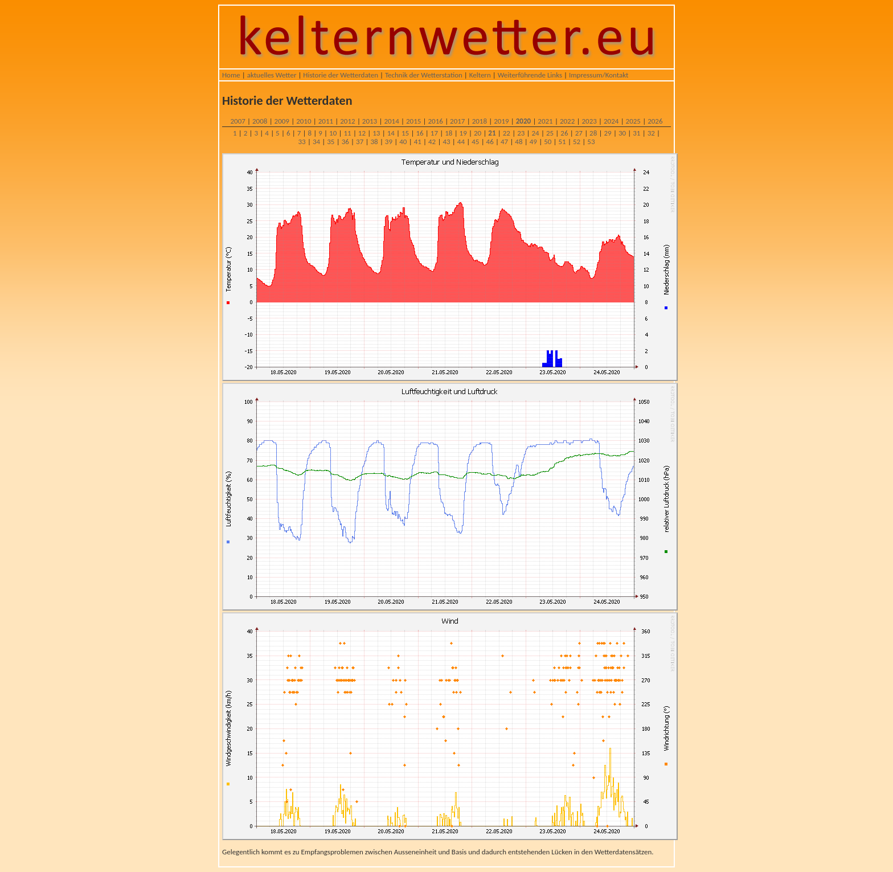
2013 (369, 121)
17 (434, 133)
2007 (237, 121)
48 (518, 141)
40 (403, 141)
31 (636, 133)
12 (362, 133)
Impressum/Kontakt (598, 75)
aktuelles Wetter (272, 75)
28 (593, 133)
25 (550, 133)
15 (405, 133)
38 (374, 141)
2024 (611, 121)
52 (576, 141)
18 (448, 133)
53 (591, 141)
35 (330, 141)
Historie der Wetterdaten (340, 75)
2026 (655, 121)
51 (562, 141)
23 (521, 133)
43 (446, 141)
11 (347, 133)
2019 (501, 121)
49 (533, 141)
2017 (457, 121)
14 (391, 133)
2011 (325, 121)
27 (579, 133)
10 (333, 133)
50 (547, 141)
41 (417, 141)
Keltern (480, 75)
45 (475, 141)
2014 (391, 121)
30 (622, 133)
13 (376, 133)
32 (651, 133)
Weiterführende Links (530, 75)
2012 (347, 121)
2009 (282, 121)
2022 (567, 121)
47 (504, 141)
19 (463, 133)
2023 (588, 121)
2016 (435, 121)
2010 (303, 121)
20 (477, 133)
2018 (479, 121)
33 (302, 141)
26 (564, 133)
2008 (259, 121)
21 (491, 133)
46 (490, 141)
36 (345, 141)
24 (535, 133)
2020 (523, 121)
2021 (545, 121)
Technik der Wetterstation (423, 75)
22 (506, 133)
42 (432, 141)
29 (607, 133)
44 (461, 141)
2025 (633, 121)
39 (388, 141)
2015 (413, 121)
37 (359, 141)
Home (231, 75)
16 (419, 133)
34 (316, 141)
